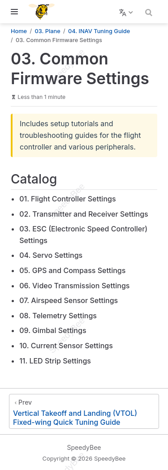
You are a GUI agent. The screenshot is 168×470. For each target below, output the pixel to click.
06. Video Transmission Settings (74, 285)
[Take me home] (44, 12)
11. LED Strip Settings (55, 360)
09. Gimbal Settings (52, 330)
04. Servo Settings (50, 255)
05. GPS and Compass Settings (72, 270)
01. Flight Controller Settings (67, 198)
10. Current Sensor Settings (66, 345)
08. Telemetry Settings (58, 315)
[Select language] (127, 11)
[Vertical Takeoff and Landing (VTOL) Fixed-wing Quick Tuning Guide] (84, 411)
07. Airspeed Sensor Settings (68, 300)
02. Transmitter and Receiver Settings (83, 213)
